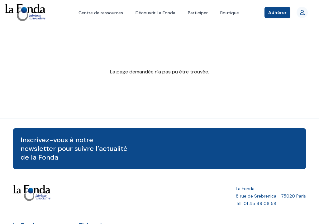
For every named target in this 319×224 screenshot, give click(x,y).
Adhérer (277, 12)
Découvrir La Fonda (155, 13)
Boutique (229, 13)
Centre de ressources (101, 13)
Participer (198, 13)
